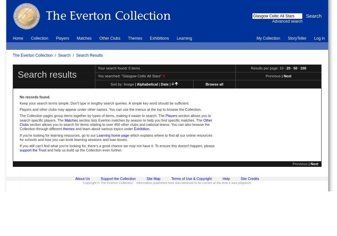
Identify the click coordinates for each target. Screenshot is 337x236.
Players (62, 38)
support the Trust (33, 150)
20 (288, 68)
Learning (184, 38)
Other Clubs (109, 38)
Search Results (89, 55)
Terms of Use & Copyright (191, 179)
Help (226, 179)
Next (287, 76)
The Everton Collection (33, 55)
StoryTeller (297, 38)
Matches (84, 38)
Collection (39, 38)
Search (64, 55)
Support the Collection (118, 179)
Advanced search (287, 21)
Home (18, 38)
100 (303, 68)
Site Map (153, 179)
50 (295, 68)
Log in (319, 38)
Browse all (214, 84)
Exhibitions (159, 38)
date (164, 84)
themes (69, 129)
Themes (135, 38)
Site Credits (250, 179)
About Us (82, 179)
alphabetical (147, 84)
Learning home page (113, 135)
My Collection (268, 38)
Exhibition (141, 129)
